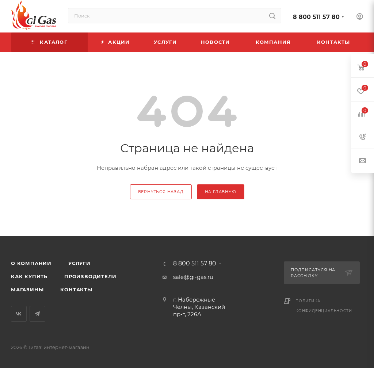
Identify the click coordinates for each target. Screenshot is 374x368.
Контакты (76, 289)
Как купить (29, 276)
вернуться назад (161, 191)
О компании (31, 263)
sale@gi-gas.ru (193, 276)
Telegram (37, 314)
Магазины (27, 289)
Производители (90, 276)
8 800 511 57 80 (316, 17)
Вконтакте (19, 314)
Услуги (79, 263)
